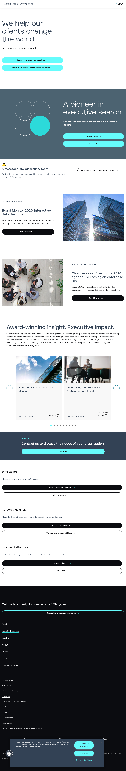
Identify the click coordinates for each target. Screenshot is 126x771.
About (5, 645)
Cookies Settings (84, 760)
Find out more (92, 136)
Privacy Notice (7, 718)
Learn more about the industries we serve (31, 68)
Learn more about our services (31, 60)
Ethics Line (6, 685)
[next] (116, 388)
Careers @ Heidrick (11, 666)
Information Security (10, 691)
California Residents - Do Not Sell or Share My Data (22, 728)
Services (6, 624)
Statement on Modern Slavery (14, 702)
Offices (5, 659)
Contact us (92, 144)
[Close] (101, 742)
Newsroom (6, 696)
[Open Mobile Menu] (119, 3)
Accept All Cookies (84, 745)
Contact (5, 712)
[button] (9, 754)
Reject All (84, 753)
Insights (5, 638)
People (5, 652)
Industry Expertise (10, 631)
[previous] (9, 388)
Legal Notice (7, 723)
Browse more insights (27, 346)
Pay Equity (6, 707)
